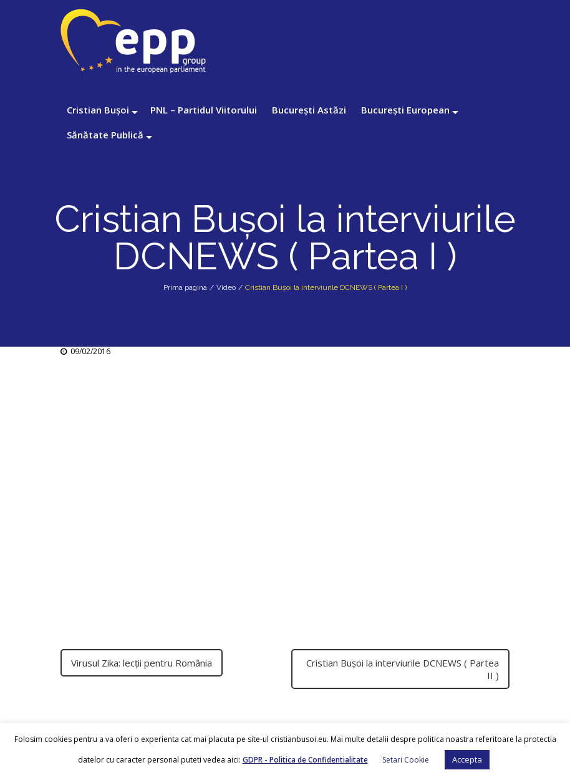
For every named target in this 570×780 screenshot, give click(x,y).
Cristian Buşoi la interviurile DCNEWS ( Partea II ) (402, 669)
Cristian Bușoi (98, 110)
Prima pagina (185, 287)
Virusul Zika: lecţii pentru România (141, 663)
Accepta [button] (467, 759)
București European (405, 110)
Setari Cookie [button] (405, 759)
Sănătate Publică (105, 134)
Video (226, 287)
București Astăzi (309, 110)
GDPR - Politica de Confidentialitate (305, 759)
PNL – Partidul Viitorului (203, 110)
